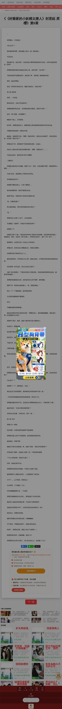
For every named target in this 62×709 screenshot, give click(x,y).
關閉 (45, 327)
